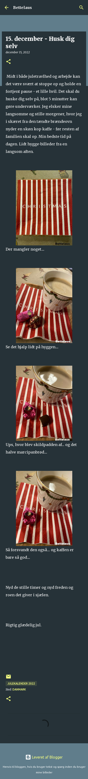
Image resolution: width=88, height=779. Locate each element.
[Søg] (81, 7)
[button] (8, 62)
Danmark (19, 689)
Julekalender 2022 (21, 683)
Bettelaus (22, 7)
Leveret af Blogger (44, 757)
